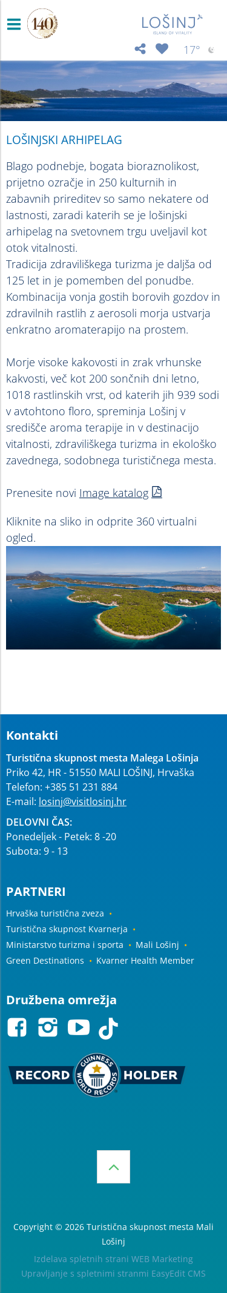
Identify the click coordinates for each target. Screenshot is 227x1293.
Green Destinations (45, 960)
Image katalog (113, 492)
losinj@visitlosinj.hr (83, 801)
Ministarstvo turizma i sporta (64, 944)
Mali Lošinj (157, 944)
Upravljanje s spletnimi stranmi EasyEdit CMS (113, 1273)
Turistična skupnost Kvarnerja (67, 929)
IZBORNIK (16, 24)
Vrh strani (113, 1166)
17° (200, 50)
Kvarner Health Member (145, 960)
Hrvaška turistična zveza (55, 913)
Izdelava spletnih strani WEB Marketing (113, 1259)
